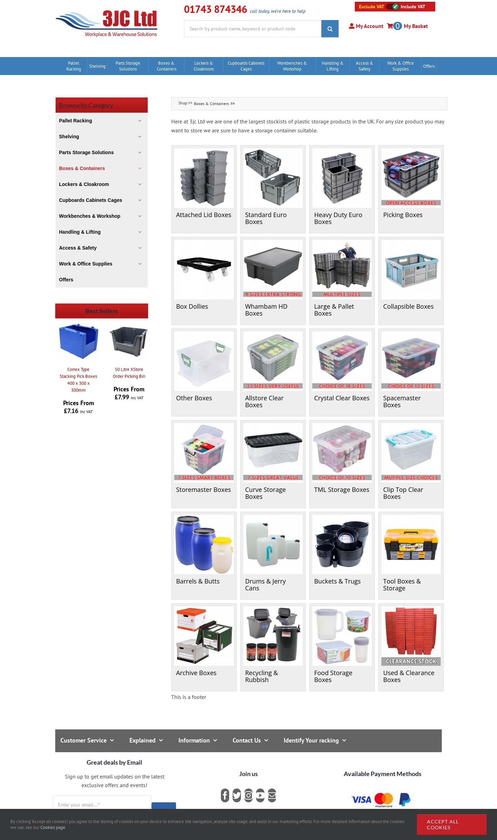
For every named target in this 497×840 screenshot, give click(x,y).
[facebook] (225, 795)
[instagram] (248, 795)
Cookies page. (53, 827)
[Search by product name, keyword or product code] (252, 28)
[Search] (330, 28)
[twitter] (237, 795)
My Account (368, 25)
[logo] (106, 8)
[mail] (272, 795)
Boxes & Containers (211, 103)
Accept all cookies (443, 824)
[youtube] (260, 795)
